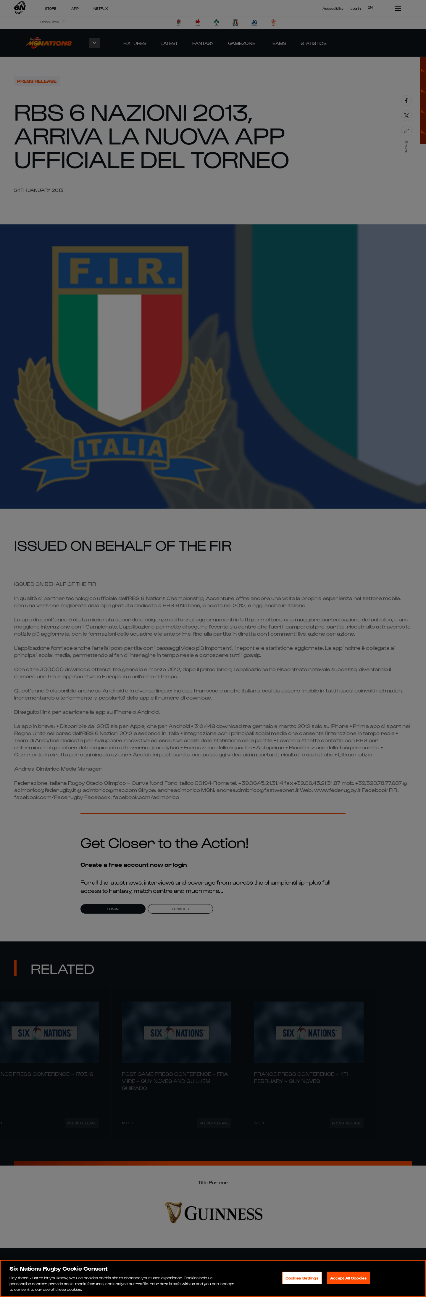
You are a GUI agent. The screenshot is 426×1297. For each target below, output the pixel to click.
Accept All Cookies (348, 1278)
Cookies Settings (302, 1278)
